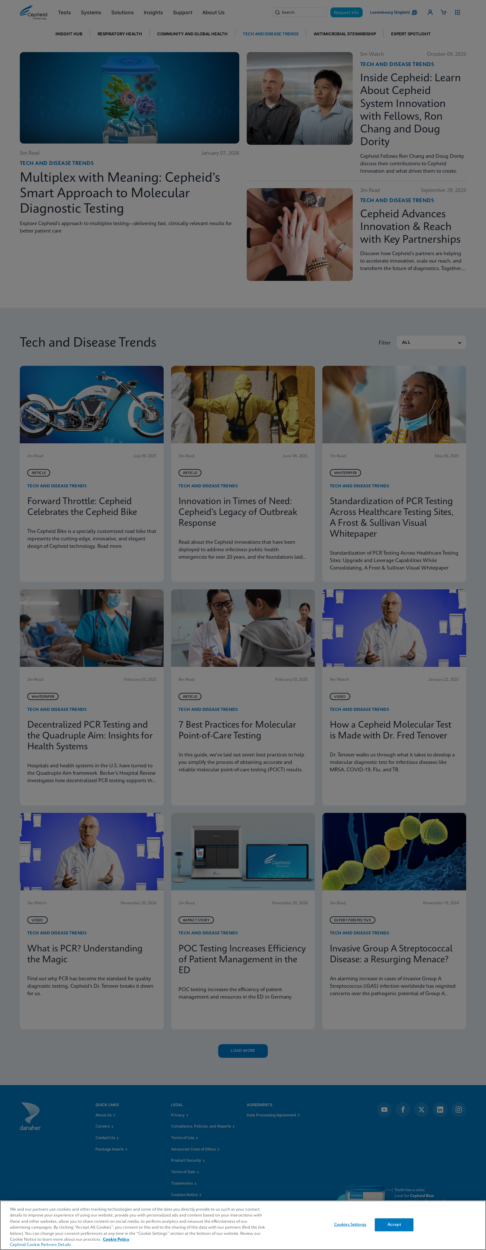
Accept (394, 1225)
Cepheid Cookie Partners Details (40, 1245)
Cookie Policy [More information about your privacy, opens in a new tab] (116, 1240)
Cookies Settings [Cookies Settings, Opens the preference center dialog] (350, 1225)
